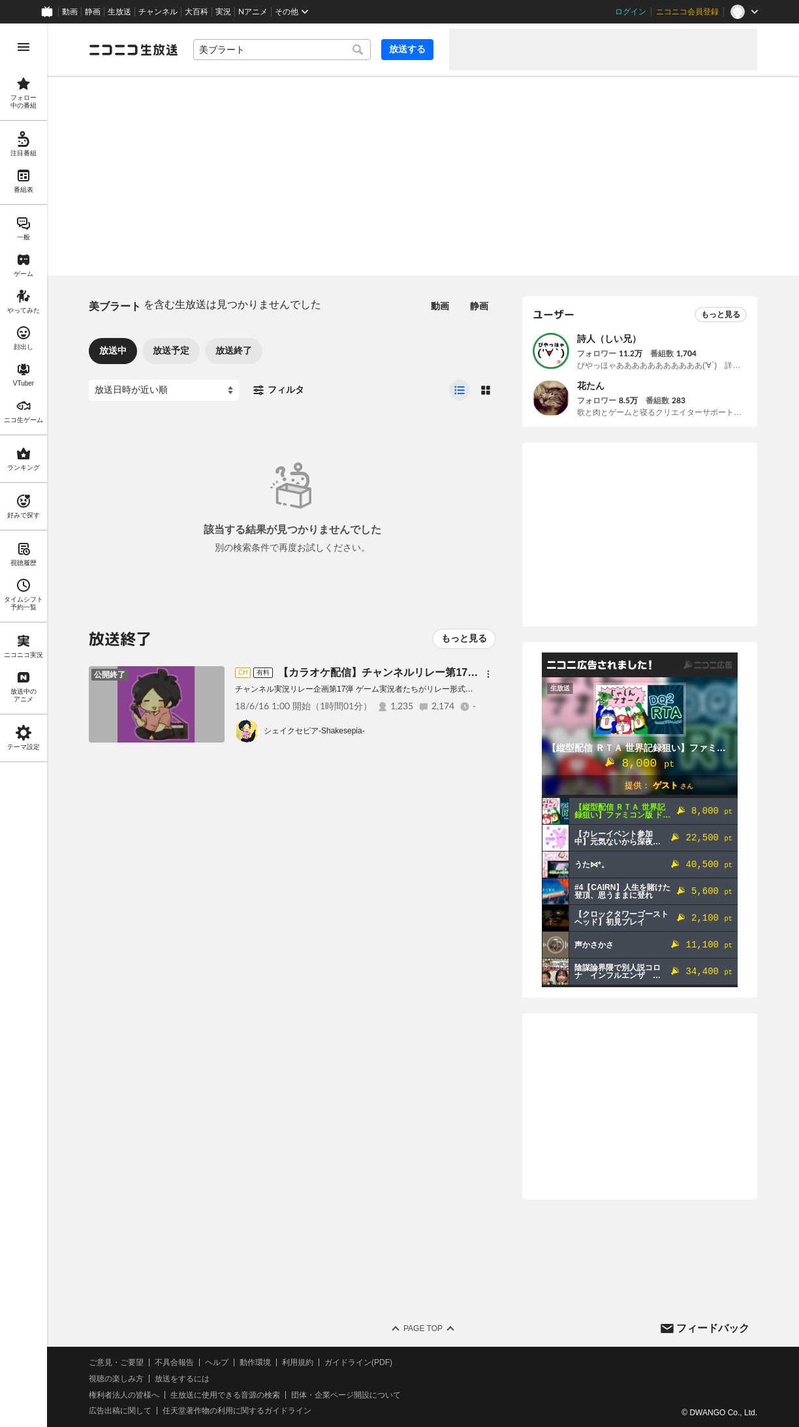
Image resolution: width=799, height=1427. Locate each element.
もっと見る (464, 638)
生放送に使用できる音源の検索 (225, 1395)
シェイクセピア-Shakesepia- (314, 730)
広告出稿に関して (120, 1410)
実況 (223, 12)
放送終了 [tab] (233, 350)
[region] (23, 725)
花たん (590, 385)
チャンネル (158, 12)
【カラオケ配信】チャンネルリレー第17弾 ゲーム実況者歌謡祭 (426, 672)
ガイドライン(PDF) (358, 1362)
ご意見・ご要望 (116, 1362)
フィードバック (712, 1328)
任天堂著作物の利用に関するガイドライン (237, 1411)
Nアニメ (253, 12)
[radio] (459, 390)
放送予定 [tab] (171, 350)
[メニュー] (488, 674)
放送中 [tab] (113, 350)
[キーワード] (282, 49)
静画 (93, 12)
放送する (407, 49)
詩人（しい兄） (609, 338)
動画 (70, 12)
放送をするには (182, 1379)
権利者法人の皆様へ (124, 1395)
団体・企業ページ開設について (346, 1395)
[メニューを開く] (23, 47)
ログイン (630, 12)
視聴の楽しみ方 (116, 1378)
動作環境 (255, 1362)
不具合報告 (174, 1362)
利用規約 (297, 1362)
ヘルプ (216, 1362)
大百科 (196, 12)
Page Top (423, 1328)
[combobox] (282, 49)
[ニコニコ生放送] (133, 49)
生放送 (119, 12)
